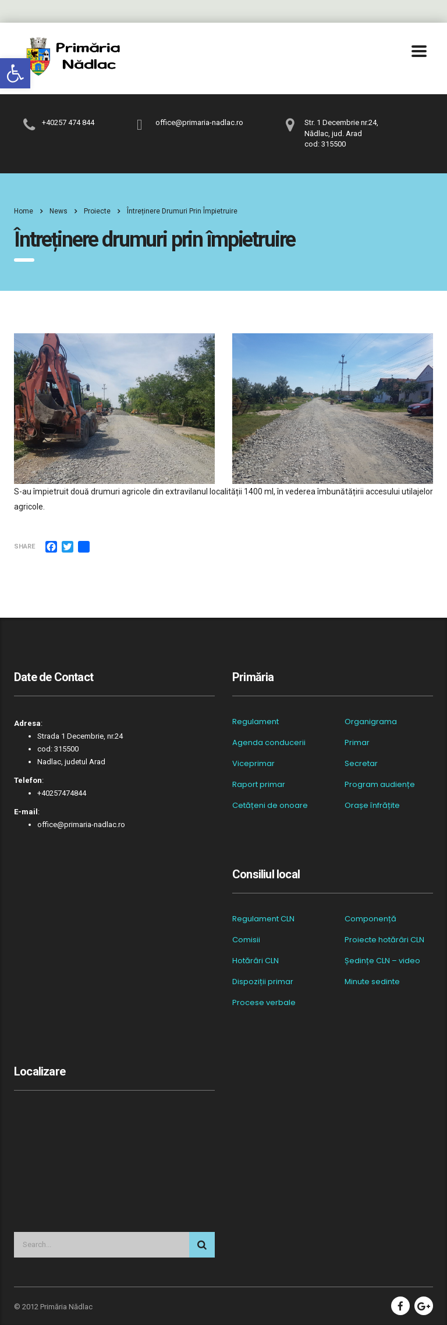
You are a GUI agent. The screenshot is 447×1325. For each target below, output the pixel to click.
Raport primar (258, 784)
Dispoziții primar (262, 981)
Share (24, 546)
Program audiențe (380, 784)
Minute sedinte (372, 981)
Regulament (255, 721)
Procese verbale (264, 1002)
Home (23, 211)
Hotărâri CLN (255, 961)
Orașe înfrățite (372, 805)
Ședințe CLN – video (382, 961)
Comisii (246, 940)
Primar (357, 742)
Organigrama (371, 721)
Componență (370, 919)
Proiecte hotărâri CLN (384, 940)
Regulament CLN (263, 919)
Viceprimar (253, 763)
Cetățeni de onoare (270, 805)
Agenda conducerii (269, 742)
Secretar (361, 763)
